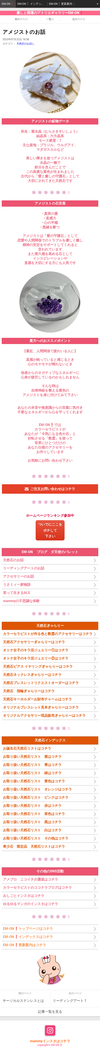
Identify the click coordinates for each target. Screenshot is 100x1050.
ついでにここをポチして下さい (50, 530)
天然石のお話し (26, 43)
